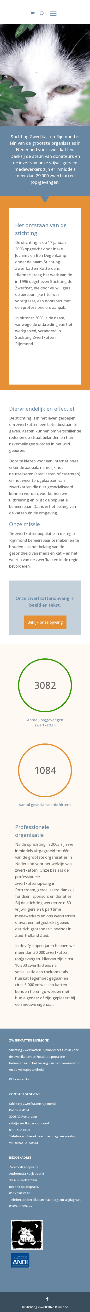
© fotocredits (19, 1079)
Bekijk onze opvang (45, 622)
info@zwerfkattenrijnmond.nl (30, 1123)
